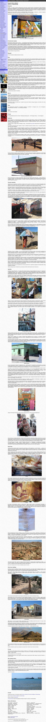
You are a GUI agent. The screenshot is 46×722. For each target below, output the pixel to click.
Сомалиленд (29, 706)
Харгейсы (26, 694)
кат (8, 709)
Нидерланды (2, 50)
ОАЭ (1, 58)
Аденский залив (10, 704)
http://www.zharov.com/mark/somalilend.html (18, 718)
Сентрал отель (29, 711)
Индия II (1, 11)
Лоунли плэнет (10, 712)
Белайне (9, 705)
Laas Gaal (13, 711)
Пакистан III (2, 68)
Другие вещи (13, 717)
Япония (1, 47)
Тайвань (1, 16)
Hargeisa (32, 709)
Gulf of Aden (15, 704)
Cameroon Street (14, 708)
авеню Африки (10, 702)
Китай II (1, 14)
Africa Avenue (15, 702)
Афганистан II (2, 67)
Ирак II (1, 65)
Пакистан (1, 10)
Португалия (2, 34)
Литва (1, 49)
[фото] (3, 5)
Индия (1, 9)
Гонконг (1, 15)
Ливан (1, 6)
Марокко (1, 25)
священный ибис (29, 704)
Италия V (1, 64)
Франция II (1, 30)
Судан (1, 53)
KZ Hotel (11, 710)
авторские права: (10, 719)
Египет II (1, 52)
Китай (1, 8)
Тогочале (23, 694)
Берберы (33, 694)
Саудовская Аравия (3, 59)
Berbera (13, 706)
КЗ (8, 710)
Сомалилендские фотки (14, 716)
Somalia (31, 705)
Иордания (1, 7)
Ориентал (28, 702)
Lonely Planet (15, 712)
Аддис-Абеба (10, 703)
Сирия (1, 5)
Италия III (1, 46)
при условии (32, 123)
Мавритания (2, 26)
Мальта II (1, 66)
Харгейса (28, 709)
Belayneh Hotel (14, 705)
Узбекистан (2, 23)
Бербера (9, 706)
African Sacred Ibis (35, 704)
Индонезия (2, 42)
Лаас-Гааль (9, 711)
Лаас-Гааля (30, 694)
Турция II (1, 36)
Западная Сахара (3, 27)
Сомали (28, 705)
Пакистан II (2, 44)
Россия (1, 63)
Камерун (9, 708)
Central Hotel (34, 711)
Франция (1, 24)
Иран (1, 12)
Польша (1, 29)
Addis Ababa (15, 703)
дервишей (16, 697)
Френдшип (28, 708)
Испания (1, 35)
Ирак (1, 21)
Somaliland (33, 706)
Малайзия (1, 43)
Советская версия (10, 698)
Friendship (32, 708)
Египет (1, 51)
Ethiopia (32, 712)
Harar (30, 710)
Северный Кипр (2, 45)
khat (10, 709)
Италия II (1, 31)
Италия (1, 13)
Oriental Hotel (33, 702)
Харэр (28, 710)
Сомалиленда (38, 694)
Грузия (1, 22)
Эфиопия (1, 32)
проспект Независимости (30, 703)
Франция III (2, 48)
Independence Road (38, 703)
